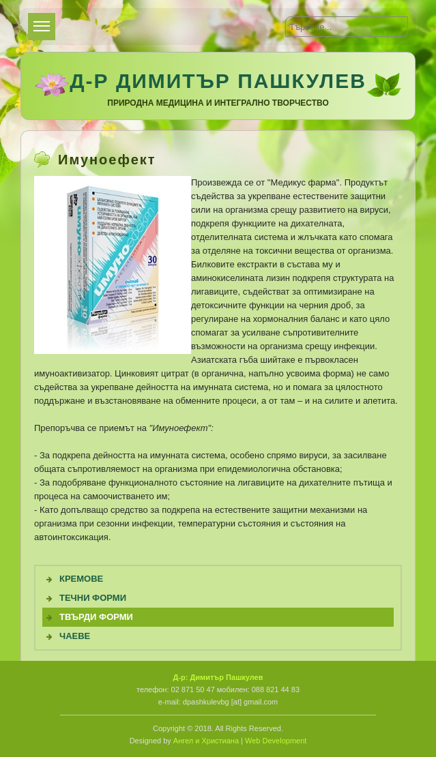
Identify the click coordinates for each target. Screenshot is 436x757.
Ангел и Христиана (206, 741)
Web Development (275, 741)
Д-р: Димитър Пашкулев (218, 677)
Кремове (81, 579)
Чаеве (74, 636)
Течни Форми (92, 598)
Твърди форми (96, 617)
